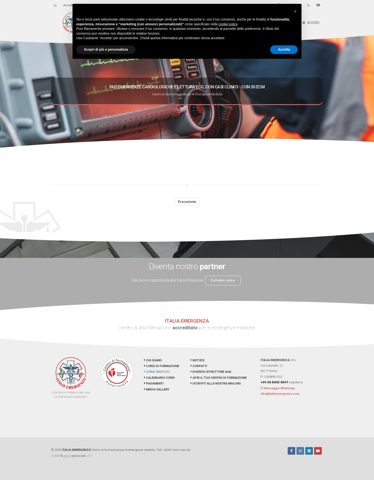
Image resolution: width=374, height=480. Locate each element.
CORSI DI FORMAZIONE (161, 366)
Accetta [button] (284, 49)
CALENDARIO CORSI (159, 377)
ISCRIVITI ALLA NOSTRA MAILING (216, 383)
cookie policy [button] (227, 24)
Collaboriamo (223, 280)
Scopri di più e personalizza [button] (106, 49)
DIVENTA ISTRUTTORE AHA (211, 371)
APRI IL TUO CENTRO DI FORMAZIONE (219, 377)
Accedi (68, 5)
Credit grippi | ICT (71, 456)
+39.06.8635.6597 (274, 382)
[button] (295, 11)
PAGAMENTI (154, 383)
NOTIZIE (197, 360)
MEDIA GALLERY (156, 389)
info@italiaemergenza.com (279, 393)
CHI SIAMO (153, 360)
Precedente (187, 202)
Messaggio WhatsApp (277, 388)
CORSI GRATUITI (157, 371)
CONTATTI (199, 366)
